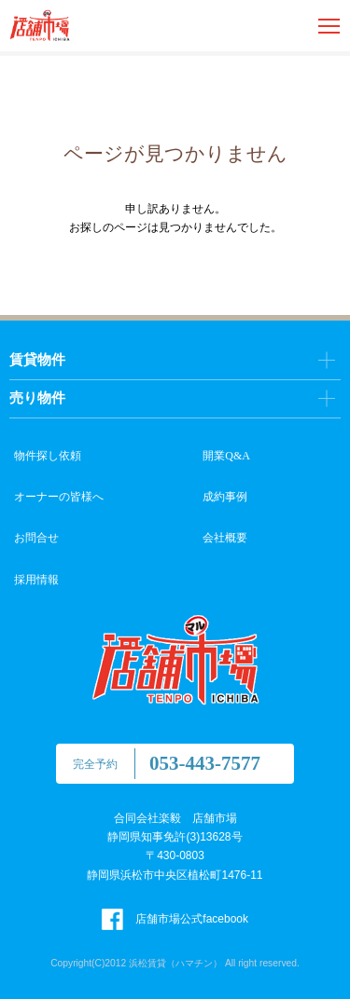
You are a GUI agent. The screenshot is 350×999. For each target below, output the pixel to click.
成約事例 (225, 496)
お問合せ (36, 537)
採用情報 (36, 579)
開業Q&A (226, 455)
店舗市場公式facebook (175, 918)
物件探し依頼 (47, 455)
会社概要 (225, 537)
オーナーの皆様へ (59, 496)
